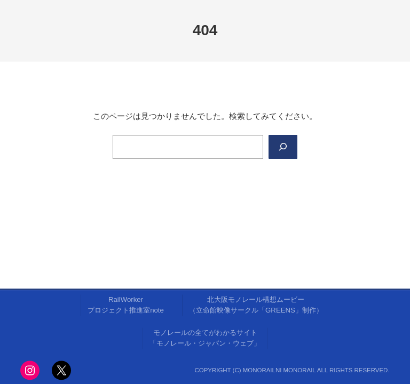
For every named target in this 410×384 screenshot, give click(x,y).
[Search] (283, 146)
